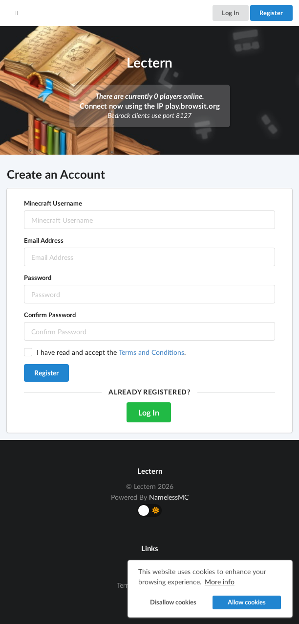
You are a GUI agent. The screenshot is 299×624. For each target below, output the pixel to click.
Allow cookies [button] (247, 602)
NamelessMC (169, 497)
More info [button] (220, 582)
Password (37, 277)
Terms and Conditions (151, 352)
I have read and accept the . (111, 352)
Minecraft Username (53, 203)
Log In (230, 13)
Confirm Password (50, 315)
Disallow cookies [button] (173, 602)
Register (271, 13)
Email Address (44, 240)
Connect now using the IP (150, 105)
